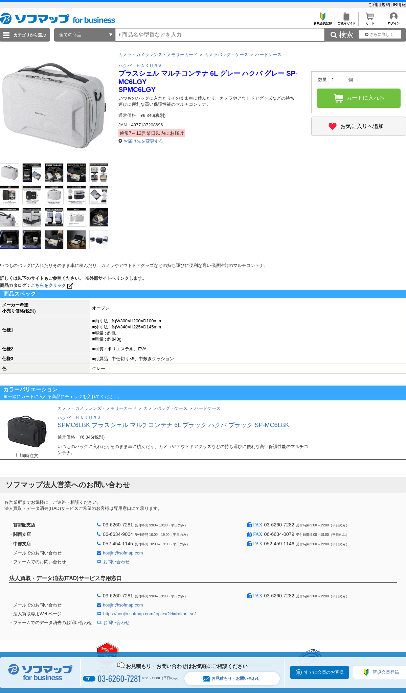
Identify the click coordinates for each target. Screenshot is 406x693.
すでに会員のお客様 (324, 672)
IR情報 (399, 4)
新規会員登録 (323, 21)
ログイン (394, 21)
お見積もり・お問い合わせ (231, 678)
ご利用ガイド (346, 21)
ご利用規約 (379, 4)
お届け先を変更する (143, 141)
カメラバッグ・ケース (226, 54)
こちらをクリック (52, 285)
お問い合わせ (116, 561)
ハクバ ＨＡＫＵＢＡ (140, 65)
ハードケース (268, 54)
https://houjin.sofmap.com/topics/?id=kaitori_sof (149, 613)
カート (370, 21)
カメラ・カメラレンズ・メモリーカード (158, 54)
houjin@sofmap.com (123, 552)
